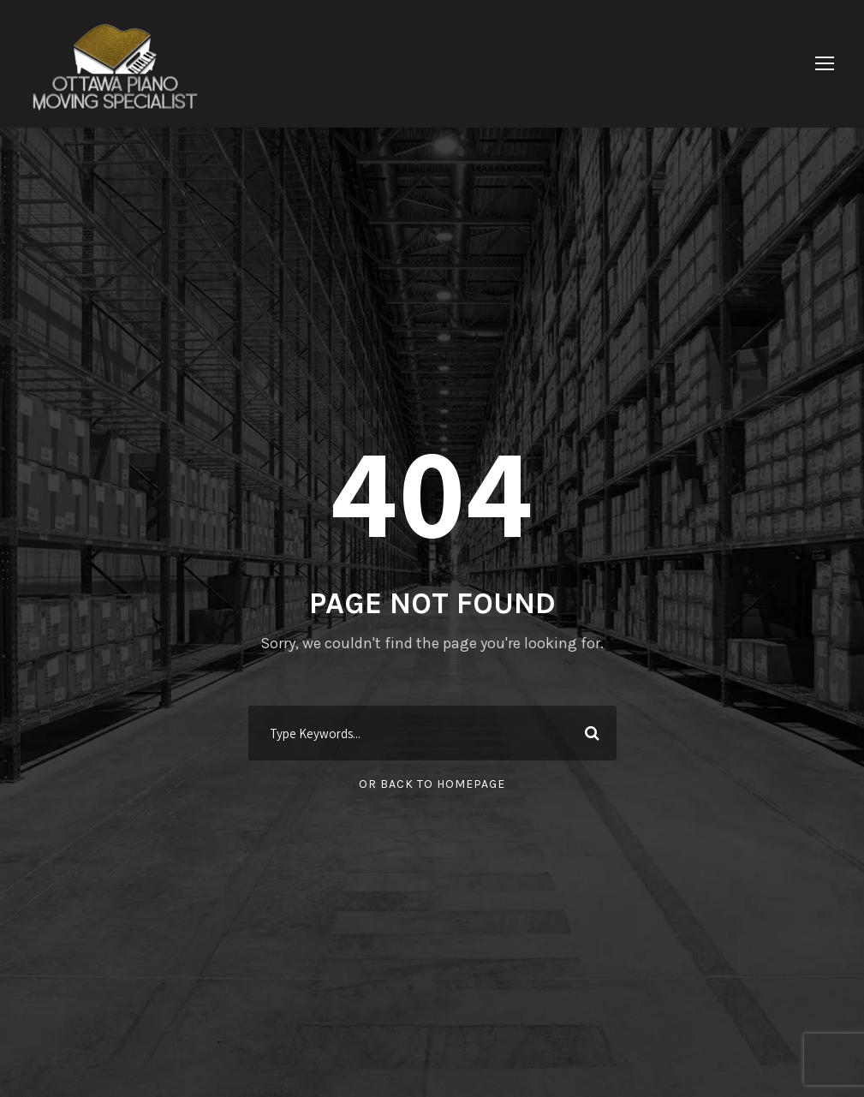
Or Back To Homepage (432, 784)
